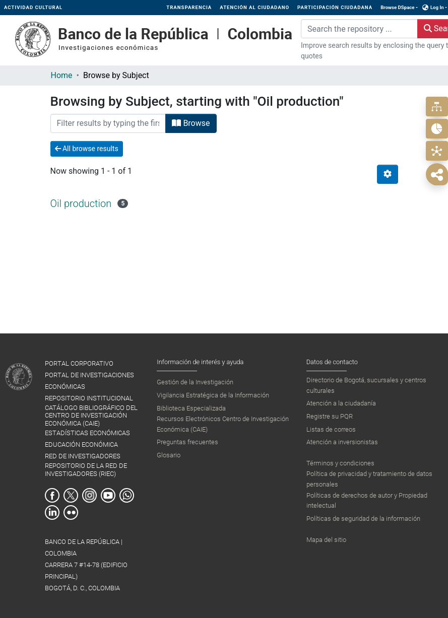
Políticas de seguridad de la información (363, 518)
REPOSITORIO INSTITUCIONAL (89, 398)
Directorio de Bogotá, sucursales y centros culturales (366, 385)
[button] (425, 7)
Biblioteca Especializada (191, 408)
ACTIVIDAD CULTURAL (33, 7)
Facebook (52, 495)
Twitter (70, 495)
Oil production (81, 203)
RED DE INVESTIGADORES (82, 456)
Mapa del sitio (326, 539)
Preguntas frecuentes (187, 442)
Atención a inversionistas (342, 442)
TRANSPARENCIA (189, 7)
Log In (437, 7)
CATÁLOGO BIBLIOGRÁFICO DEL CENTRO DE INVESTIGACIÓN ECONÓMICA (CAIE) (91, 415)
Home (62, 75)
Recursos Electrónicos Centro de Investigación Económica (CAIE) (223, 424)
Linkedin (52, 512)
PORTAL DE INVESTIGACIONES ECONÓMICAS (89, 380)
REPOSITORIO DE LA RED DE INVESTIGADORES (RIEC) (86, 469)
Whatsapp (126, 495)
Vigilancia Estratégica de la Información (213, 395)
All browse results (86, 149)
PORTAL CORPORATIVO (79, 363)
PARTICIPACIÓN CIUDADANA (334, 7)
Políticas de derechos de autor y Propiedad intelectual (366, 500)
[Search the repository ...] (359, 28)
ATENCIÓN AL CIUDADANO (254, 7)
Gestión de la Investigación (195, 382)
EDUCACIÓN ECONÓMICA (81, 444)
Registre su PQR (329, 416)
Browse (191, 123)
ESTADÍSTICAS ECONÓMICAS (87, 433)
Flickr (70, 512)
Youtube (108, 495)
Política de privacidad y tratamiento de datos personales (369, 479)
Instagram (89, 495)
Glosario (168, 455)
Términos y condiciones (340, 463)
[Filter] (108, 123)
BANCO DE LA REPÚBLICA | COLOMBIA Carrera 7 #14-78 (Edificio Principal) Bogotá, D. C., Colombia (86, 565)
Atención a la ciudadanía (341, 403)
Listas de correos (331, 429)
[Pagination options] (387, 174)
